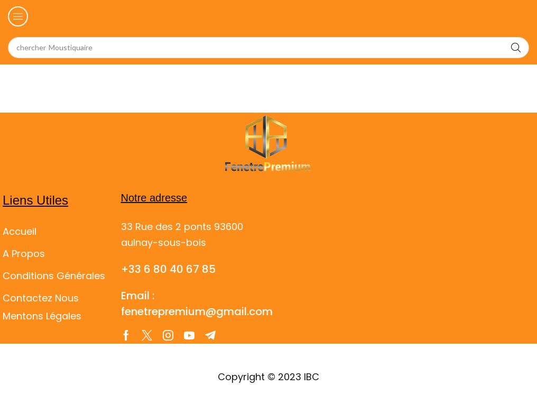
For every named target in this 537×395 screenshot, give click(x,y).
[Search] (516, 48)
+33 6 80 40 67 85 (168, 269)
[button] (18, 16)
